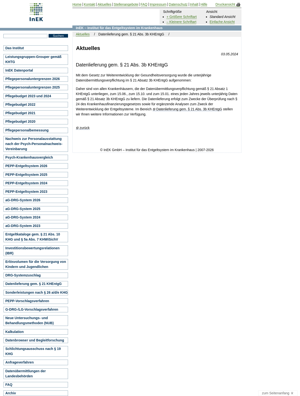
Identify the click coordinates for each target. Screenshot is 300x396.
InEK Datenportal (19, 70)
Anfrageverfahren (19, 362)
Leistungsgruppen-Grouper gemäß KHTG (33, 59)
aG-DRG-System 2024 (22, 217)
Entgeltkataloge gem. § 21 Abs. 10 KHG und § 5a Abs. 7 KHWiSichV (32, 236)
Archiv (10, 393)
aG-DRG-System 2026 (22, 200)
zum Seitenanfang (278, 393)
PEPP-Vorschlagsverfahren (27, 301)
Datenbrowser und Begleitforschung (34, 340)
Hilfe (203, 4)
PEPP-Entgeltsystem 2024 (26, 183)
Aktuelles (83, 34)
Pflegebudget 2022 (20, 104)
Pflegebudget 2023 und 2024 (28, 96)
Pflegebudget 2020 (20, 121)
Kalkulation (14, 332)
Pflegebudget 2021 (20, 113)
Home (76, 4)
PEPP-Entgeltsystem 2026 (26, 166)
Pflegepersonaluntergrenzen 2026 (32, 79)
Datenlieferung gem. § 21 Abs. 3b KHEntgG (189, 109)
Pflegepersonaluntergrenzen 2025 (32, 87)
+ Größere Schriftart (181, 17)
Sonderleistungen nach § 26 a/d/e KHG (36, 292)
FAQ (8, 385)
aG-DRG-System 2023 (22, 226)
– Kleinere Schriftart (181, 22)
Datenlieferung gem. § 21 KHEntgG (33, 284)
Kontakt (89, 4)
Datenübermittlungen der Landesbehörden (25, 373)
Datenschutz (178, 4)
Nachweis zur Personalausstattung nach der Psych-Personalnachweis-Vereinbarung (33, 144)
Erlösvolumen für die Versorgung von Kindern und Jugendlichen (35, 264)
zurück (85, 128)
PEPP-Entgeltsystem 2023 (26, 192)
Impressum (158, 4)
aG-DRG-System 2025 (22, 209)
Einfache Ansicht (222, 22)
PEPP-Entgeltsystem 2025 (26, 175)
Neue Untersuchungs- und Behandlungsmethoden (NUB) (29, 320)
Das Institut (14, 48)
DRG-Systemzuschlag (23, 275)
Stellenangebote (126, 4)
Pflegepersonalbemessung (27, 130)
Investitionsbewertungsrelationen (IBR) (32, 250)
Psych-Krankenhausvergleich (29, 157)
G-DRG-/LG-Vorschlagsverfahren (31, 309)
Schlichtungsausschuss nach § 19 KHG (33, 351)
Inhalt (194, 4)
